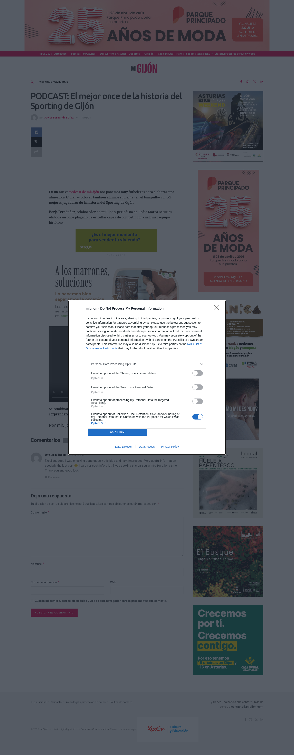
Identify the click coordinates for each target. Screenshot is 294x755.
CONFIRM (117, 432)
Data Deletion (124, 446)
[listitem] (147, 364)
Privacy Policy (170, 446)
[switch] (197, 373)
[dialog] (147, 377)
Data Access (147, 446)
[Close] (218, 309)
